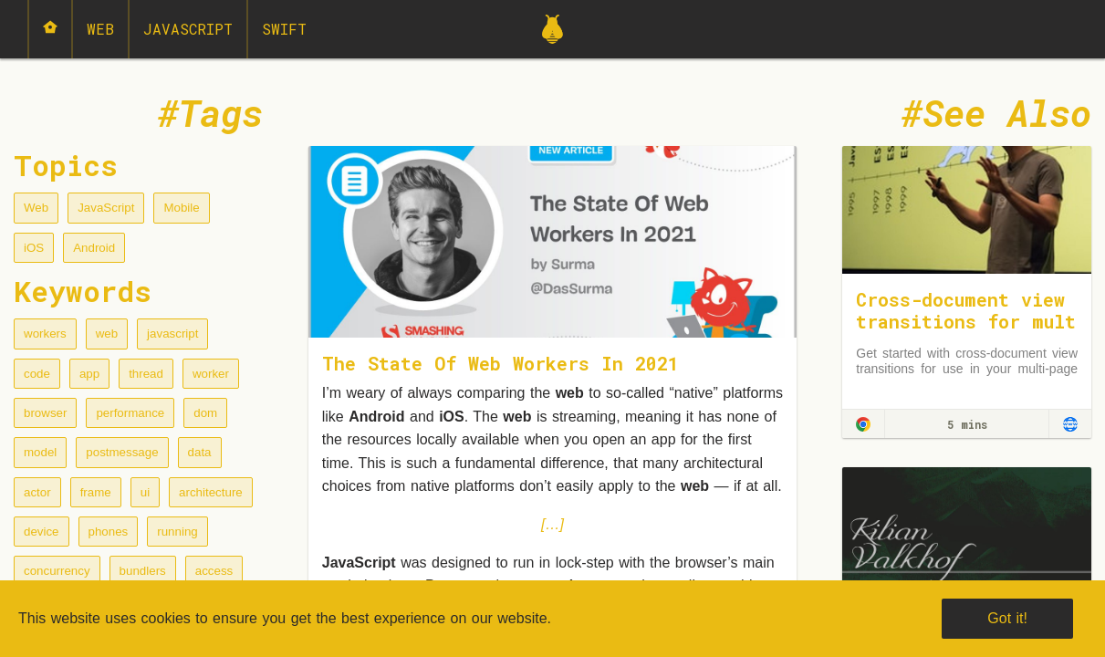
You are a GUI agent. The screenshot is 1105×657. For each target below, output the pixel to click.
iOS (34, 248)
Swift (284, 28)
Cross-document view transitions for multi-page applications (966, 321)
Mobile (181, 207)
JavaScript (188, 28)
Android (94, 248)
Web (100, 28)
